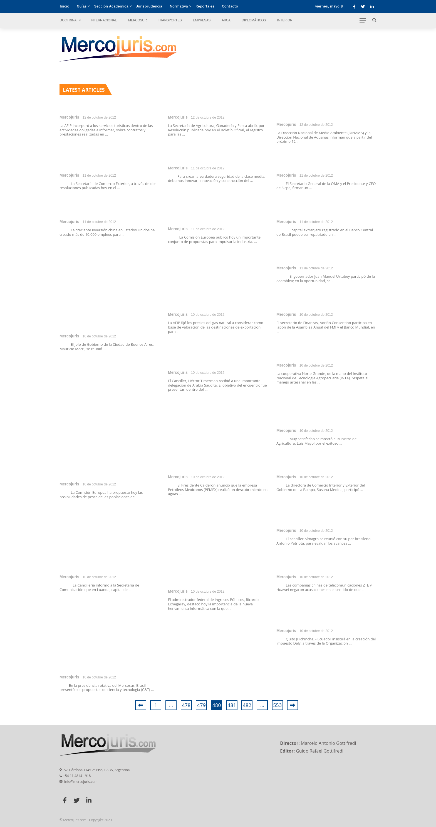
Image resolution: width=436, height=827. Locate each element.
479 (201, 705)
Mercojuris (69, 117)
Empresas (201, 20)
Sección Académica (111, 6)
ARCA (226, 20)
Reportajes (204, 6)
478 (186, 705)
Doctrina (68, 20)
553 (277, 705)
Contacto (230, 6)
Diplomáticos (254, 20)
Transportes (170, 20)
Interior (284, 20)
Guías (81, 6)
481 (231, 705)
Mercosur (137, 20)
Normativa (179, 6)
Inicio (64, 6)
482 (247, 705)
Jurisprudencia (149, 6)
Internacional (103, 20)
